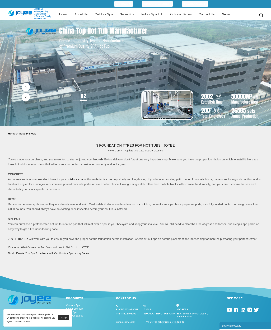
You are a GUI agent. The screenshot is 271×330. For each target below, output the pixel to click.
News (226, 14)
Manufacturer (157, 4)
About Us (81, 14)
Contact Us (207, 14)
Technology (195, 4)
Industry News (27, 133)
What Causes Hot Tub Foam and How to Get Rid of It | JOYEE (55, 247)
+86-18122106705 (126, 313)
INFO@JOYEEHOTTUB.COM (159, 313)
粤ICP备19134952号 (125, 322)
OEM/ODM (123, 4)
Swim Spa (127, 14)
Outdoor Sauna (181, 14)
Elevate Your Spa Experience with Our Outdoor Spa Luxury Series (52, 253)
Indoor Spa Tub (152, 14)
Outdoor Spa (104, 14)
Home (63, 14)
